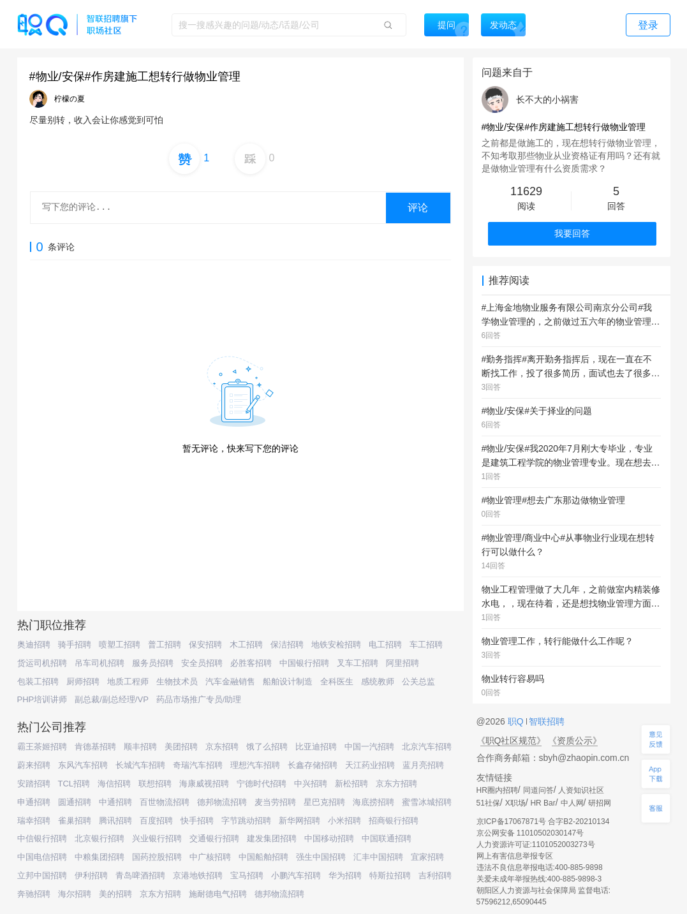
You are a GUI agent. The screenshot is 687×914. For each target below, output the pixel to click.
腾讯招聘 (115, 820)
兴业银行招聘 (157, 838)
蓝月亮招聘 (423, 765)
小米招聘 (344, 820)
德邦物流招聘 (222, 802)
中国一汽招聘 (369, 746)
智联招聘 (546, 721)
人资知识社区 (581, 790)
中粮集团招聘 (99, 857)
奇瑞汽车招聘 (198, 765)
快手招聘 (197, 820)
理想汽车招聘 (255, 765)
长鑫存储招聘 (312, 765)
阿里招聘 (402, 663)
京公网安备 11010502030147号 (530, 833)
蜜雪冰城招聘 (427, 802)
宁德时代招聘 (261, 783)
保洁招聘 (287, 644)
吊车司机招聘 (99, 663)
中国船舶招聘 (263, 857)
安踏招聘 (33, 783)
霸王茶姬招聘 (42, 746)
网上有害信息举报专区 (514, 855)
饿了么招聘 (267, 746)
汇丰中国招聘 (378, 857)
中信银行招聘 (42, 838)
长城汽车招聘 (140, 765)
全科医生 (336, 681)
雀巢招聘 (74, 820)
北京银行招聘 (99, 838)
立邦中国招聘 (42, 875)
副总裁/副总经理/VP (112, 699)
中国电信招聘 (42, 857)
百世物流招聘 (164, 802)
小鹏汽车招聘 (296, 875)
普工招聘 (164, 644)
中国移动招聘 (329, 838)
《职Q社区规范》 (511, 740)
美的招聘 (115, 894)
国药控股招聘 (157, 857)
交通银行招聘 (214, 838)
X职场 (515, 803)
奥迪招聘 (33, 644)
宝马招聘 (246, 875)
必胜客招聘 (251, 663)
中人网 (572, 803)
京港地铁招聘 (198, 875)
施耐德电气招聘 (218, 894)
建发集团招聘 (272, 838)
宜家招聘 (427, 857)
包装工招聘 (38, 681)
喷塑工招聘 (119, 644)
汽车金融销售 (230, 681)
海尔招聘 (74, 894)
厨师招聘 (83, 681)
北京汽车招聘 (427, 746)
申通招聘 (33, 802)
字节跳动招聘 (246, 820)
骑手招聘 (74, 644)
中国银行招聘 (304, 663)
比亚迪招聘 (316, 746)
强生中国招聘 (321, 857)
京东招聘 (222, 746)
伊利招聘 (91, 875)
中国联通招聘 (386, 838)
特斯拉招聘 (390, 875)
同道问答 (538, 790)
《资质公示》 (575, 740)
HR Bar (542, 803)
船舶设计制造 (288, 681)
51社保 (488, 803)
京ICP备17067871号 (511, 821)
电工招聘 (385, 644)
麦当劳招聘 (275, 802)
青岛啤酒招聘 (140, 875)
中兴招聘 (310, 783)
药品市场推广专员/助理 (199, 699)
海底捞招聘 (373, 802)
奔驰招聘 (33, 894)
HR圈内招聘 (497, 790)
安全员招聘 (202, 663)
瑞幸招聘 (33, 820)
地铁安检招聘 (336, 644)
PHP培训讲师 (42, 699)
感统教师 (377, 681)
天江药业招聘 (370, 765)
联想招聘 (155, 783)
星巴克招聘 (324, 802)
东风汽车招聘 (83, 765)
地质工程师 (128, 681)
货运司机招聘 (42, 663)
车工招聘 (426, 644)
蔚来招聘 (33, 765)
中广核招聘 (210, 857)
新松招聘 (351, 783)
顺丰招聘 (140, 746)
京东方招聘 (396, 783)
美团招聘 (181, 746)
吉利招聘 (435, 875)
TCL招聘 (74, 783)
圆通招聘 (74, 802)
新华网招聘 (299, 820)
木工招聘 (246, 644)
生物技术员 (177, 681)
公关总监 (418, 681)
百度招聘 (156, 820)
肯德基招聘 (95, 746)
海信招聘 (114, 783)
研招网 (599, 803)
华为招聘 (345, 875)
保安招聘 (205, 644)
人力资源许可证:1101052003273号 (535, 844)
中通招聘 (115, 802)
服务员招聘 (153, 663)
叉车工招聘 (357, 663)
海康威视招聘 (204, 783)
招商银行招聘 (393, 820)
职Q (517, 721)
